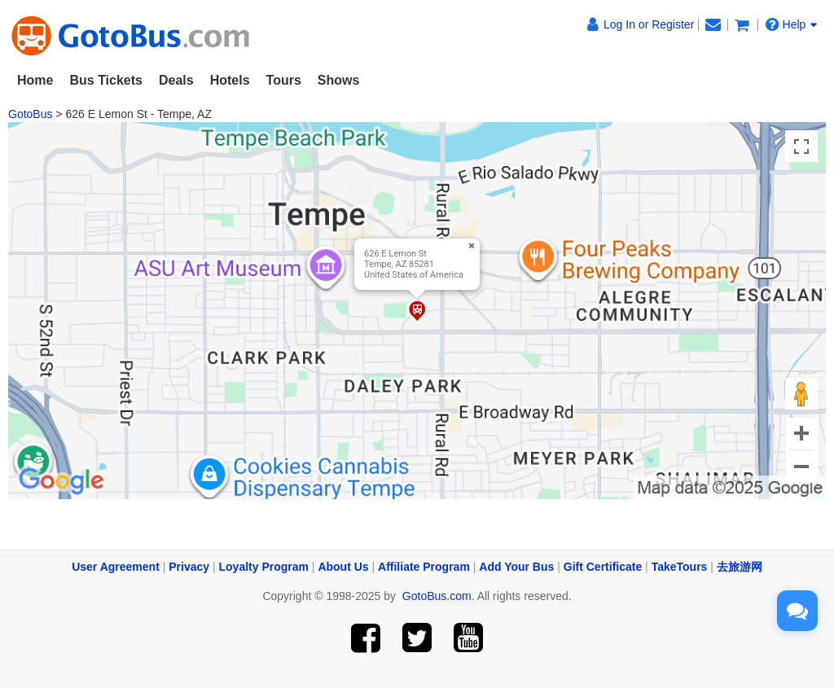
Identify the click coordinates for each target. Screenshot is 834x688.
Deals (176, 80)
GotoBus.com (437, 596)
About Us (343, 566)
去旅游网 (739, 566)
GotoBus (30, 114)
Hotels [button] (230, 80)
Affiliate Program (424, 566)
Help (792, 24)
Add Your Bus (516, 566)
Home (35, 80)
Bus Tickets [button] (106, 80)
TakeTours (680, 566)
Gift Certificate (603, 566)
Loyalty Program (264, 566)
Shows (339, 80)
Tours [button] (283, 80)
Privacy (189, 566)
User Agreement (116, 566)
